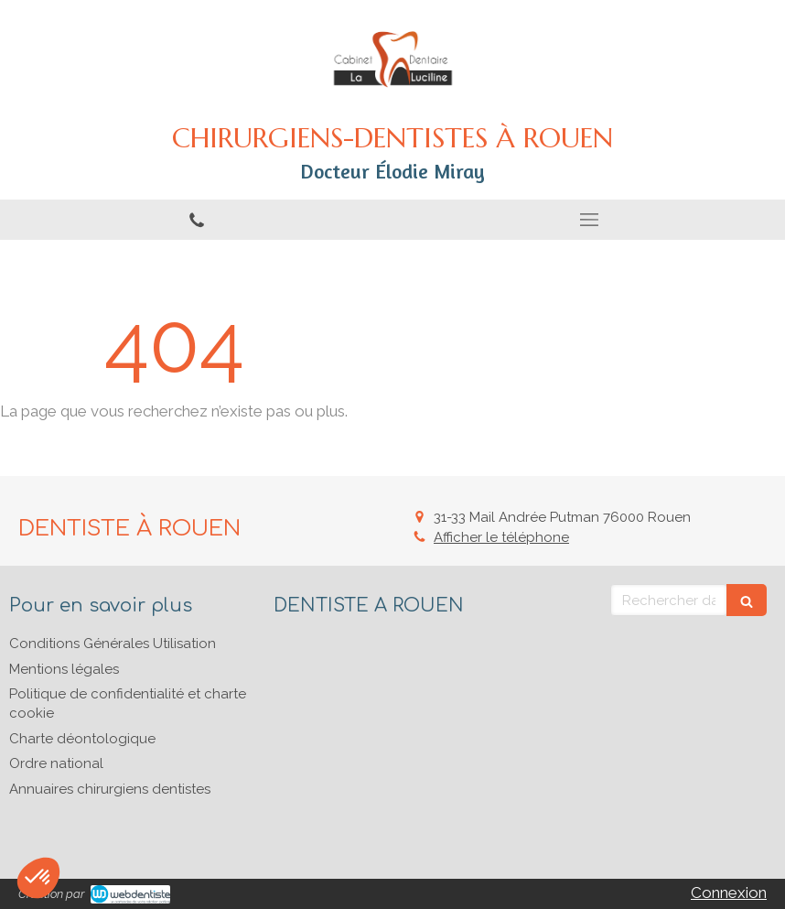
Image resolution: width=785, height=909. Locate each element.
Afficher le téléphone (501, 537)
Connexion (729, 892)
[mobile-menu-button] (588, 219)
